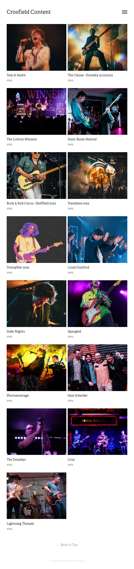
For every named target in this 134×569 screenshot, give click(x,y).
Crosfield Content (29, 12)
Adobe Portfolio (75, 561)
